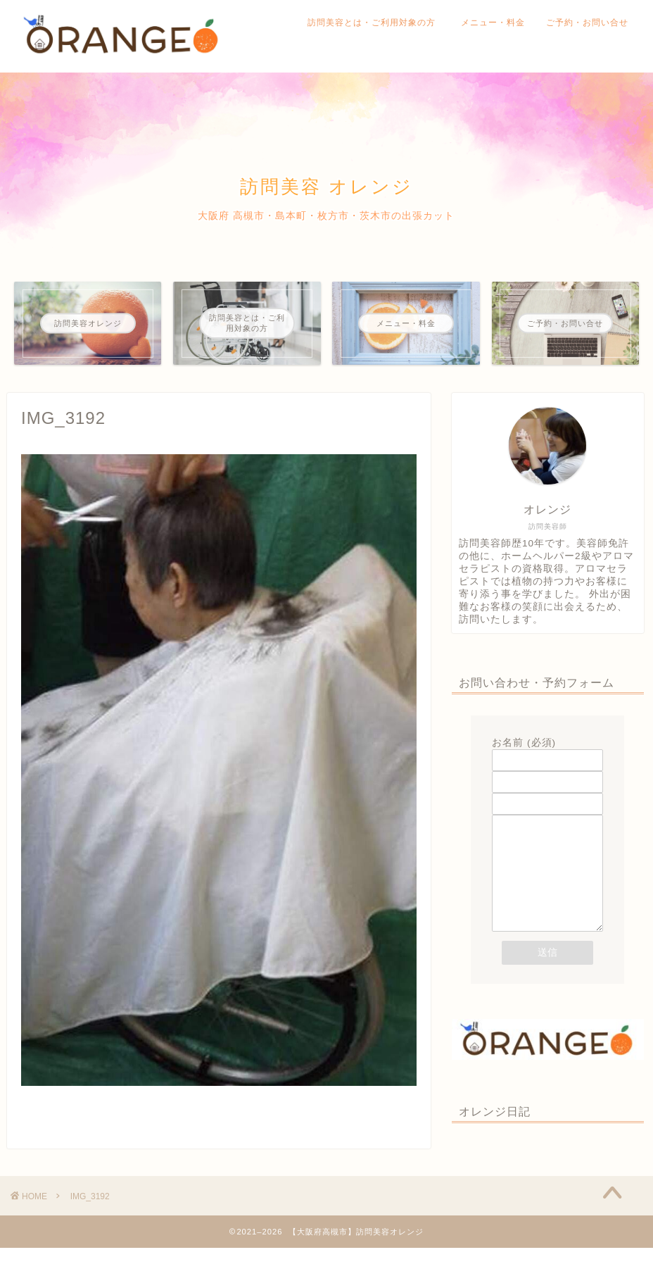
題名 (547, 795)
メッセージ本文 (547, 889)
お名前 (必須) (547, 751)
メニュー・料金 (493, 22)
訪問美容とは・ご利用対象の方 (376, 22)
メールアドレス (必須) (547, 773)
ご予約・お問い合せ (587, 22)
